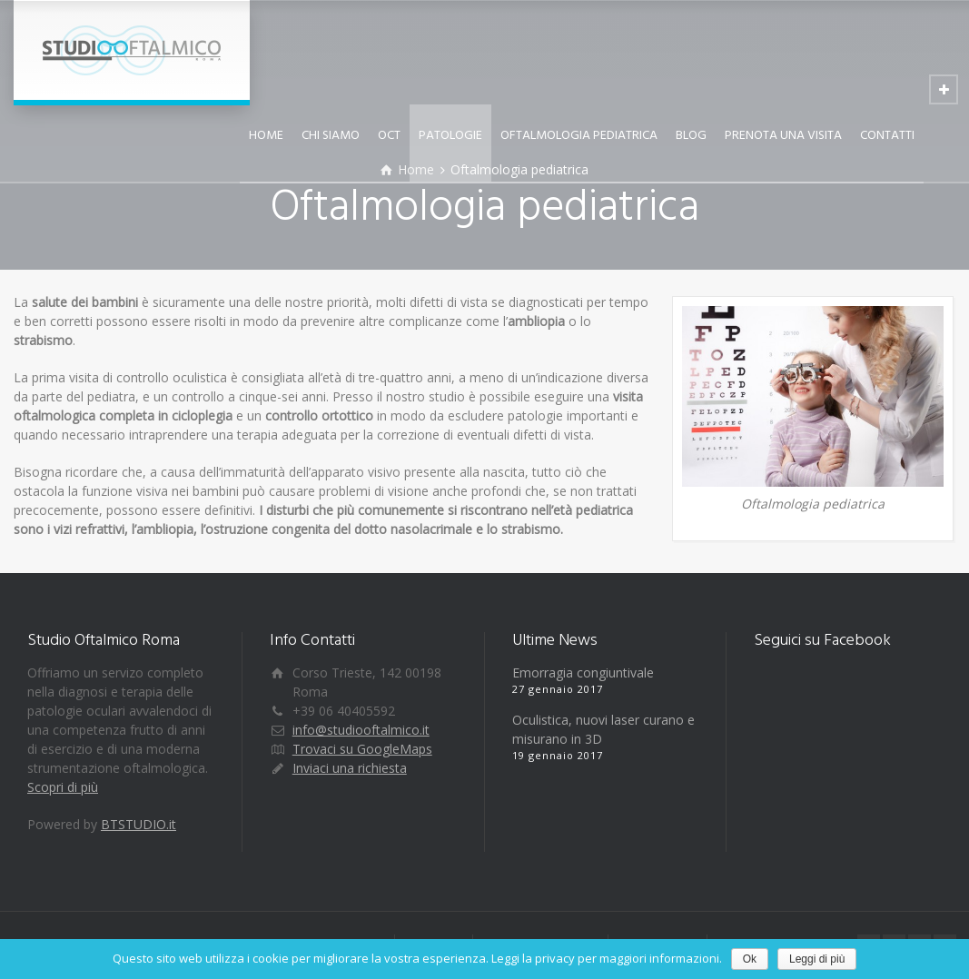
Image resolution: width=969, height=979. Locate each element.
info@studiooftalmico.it (361, 729)
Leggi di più (817, 959)
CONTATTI (887, 135)
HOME (266, 135)
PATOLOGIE (450, 135)
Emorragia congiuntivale (583, 672)
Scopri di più (62, 787)
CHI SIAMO (331, 135)
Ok (749, 959)
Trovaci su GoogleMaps (362, 748)
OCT (389, 135)
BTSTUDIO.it (138, 824)
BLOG (691, 135)
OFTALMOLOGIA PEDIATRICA (579, 135)
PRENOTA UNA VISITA (783, 135)
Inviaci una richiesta (349, 767)
